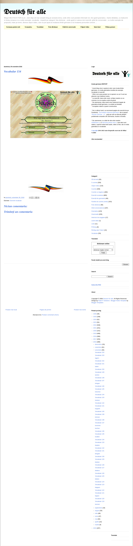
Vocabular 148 (99, 378)
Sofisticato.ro (95, 122)
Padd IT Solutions (104, 300)
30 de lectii (94, 179)
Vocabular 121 (99, 493)
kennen (97, 504)
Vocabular (40, 27)
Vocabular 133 (99, 442)
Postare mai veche (80, 310)
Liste (92, 224)
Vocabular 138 (99, 420)
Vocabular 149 (99, 372)
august (97, 510)
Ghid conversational (97, 208)
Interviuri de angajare (98, 217)
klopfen (97, 445)
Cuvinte (93, 189)
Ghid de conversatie (69, 27)
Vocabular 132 (99, 448)
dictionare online (103, 244)
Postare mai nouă (11, 310)
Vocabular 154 (99, 352)
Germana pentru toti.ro (109, 122)
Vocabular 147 (99, 380)
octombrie (98, 350)
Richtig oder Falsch (97, 230)
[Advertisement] (66, 47)
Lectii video (95, 220)
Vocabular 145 (99, 389)
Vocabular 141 (99, 406)
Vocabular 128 (99, 465)
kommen (98, 425)
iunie (96, 516)
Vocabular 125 (99, 476)
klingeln (97, 454)
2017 (95, 339)
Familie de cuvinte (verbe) (99, 201)
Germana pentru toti (13, 27)
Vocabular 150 (99, 369)
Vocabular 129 (99, 459)
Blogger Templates (97, 302)
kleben (97, 479)
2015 (95, 528)
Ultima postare (110, 27)
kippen (97, 496)
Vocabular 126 (99, 473)
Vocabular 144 (99, 394)
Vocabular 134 (99, 439)
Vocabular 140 (99, 411)
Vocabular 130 (99, 456)
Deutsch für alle (25, 12)
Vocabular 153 (99, 355)
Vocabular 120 (99, 498)
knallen (97, 437)
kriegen (97, 383)
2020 (95, 331)
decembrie (98, 344)
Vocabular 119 (99, 501)
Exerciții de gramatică (98, 198)
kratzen (97, 400)
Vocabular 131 (99, 451)
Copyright (94, 130)
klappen (97, 487)
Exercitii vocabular (16, 200)
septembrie (99, 508)
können (97, 417)
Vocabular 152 (99, 361)
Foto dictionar (53, 27)
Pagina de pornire (45, 310)
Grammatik (95, 214)
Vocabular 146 (99, 386)
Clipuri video (84, 27)
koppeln (97, 408)
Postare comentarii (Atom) (50, 315)
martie (97, 524)
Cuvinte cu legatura (97, 192)
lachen (97, 375)
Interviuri (97, 27)
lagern (97, 358)
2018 (95, 336)
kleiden (97, 462)
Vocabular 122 (99, 490)
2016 (95, 342)
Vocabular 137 (99, 423)
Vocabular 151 (99, 364)
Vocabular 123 (99, 484)
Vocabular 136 (99, 431)
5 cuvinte (94, 182)
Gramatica (28, 27)
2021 (95, 328)
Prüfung (94, 227)
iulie (96, 513)
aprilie (97, 522)
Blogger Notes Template (118, 300)
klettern (97, 470)
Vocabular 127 (99, 467)
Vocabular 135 (99, 434)
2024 (95, 319)
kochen (97, 428)
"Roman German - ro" (98, 114)
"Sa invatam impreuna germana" (109, 112)
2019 (95, 333)
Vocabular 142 (99, 403)
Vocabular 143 (99, 397)
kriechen (97, 392)
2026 (95, 314)
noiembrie (98, 347)
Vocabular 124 (99, 482)
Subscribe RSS (96, 285)
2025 (95, 316)
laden (97, 366)
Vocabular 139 (99, 414)
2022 (95, 325)
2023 (95, 322)
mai (96, 519)
